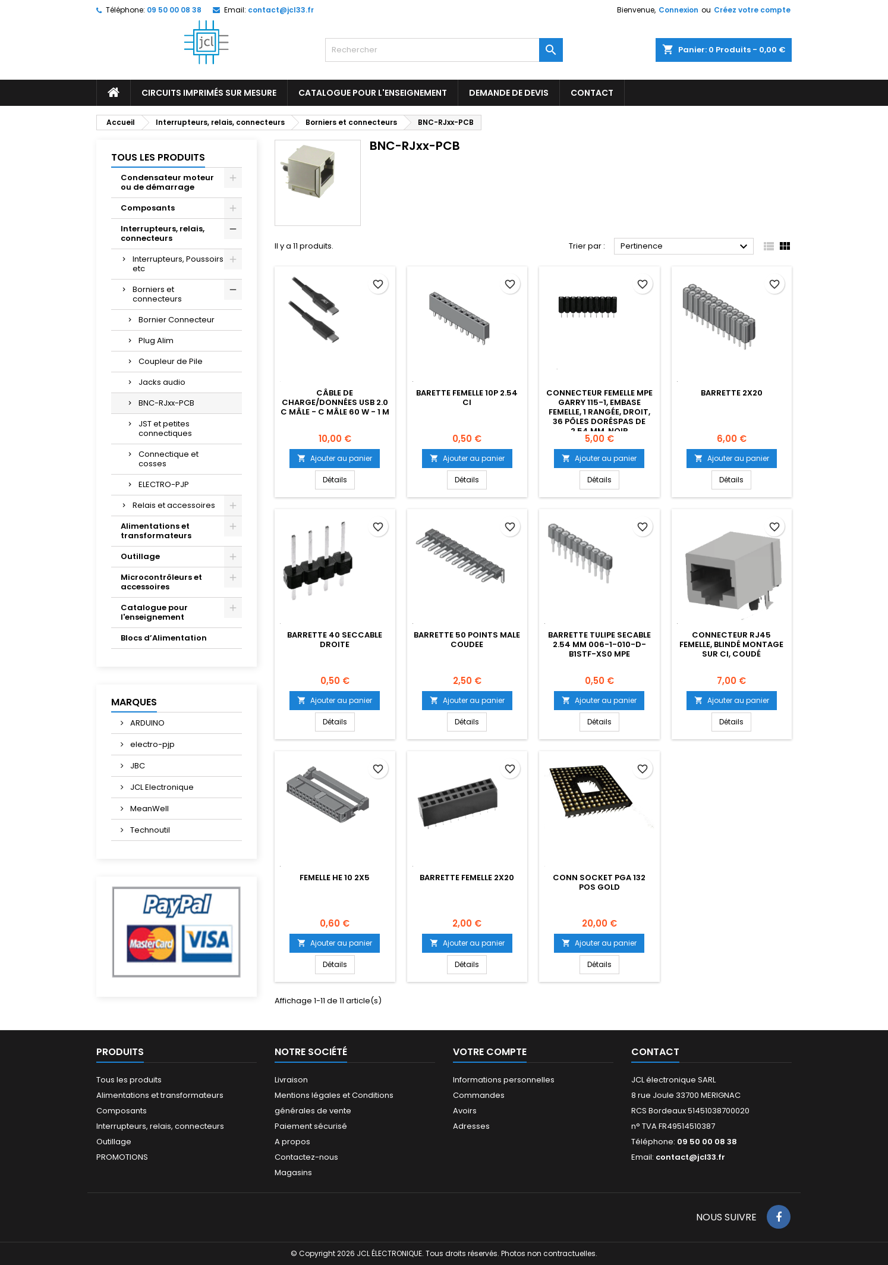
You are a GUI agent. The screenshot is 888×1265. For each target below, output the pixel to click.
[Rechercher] (444, 50)
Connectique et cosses (168, 458)
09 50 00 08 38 (174, 10)
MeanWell (148, 808)
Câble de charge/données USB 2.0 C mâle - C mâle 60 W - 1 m (335, 402)
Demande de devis (509, 93)
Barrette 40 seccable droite (334, 639)
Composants (148, 208)
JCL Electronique (161, 787)
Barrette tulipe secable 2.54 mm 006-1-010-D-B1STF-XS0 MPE (599, 644)
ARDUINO (146, 723)
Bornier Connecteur (176, 319)
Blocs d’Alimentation (164, 638)
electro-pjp (151, 744)
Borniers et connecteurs (157, 294)
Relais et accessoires (174, 505)
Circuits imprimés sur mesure (208, 93)
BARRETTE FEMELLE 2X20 (467, 877)
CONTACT (592, 93)
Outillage (140, 556)
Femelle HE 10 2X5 (335, 877)
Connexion (678, 10)
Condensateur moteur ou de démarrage (167, 182)
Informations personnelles (504, 1079)
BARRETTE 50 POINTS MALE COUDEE (467, 639)
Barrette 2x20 (732, 392)
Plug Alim (156, 340)
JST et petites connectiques (165, 428)
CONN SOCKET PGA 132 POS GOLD (599, 882)
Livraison (291, 1079)
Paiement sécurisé (311, 1126)
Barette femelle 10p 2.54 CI (467, 397)
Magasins (293, 1172)
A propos (292, 1141)
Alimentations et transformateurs (156, 530)
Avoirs (465, 1110)
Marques (134, 702)
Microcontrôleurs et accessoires (161, 582)
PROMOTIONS (122, 1157)
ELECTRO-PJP (163, 484)
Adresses (471, 1126)
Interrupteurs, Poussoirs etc (178, 263)
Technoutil (149, 830)
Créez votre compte (752, 10)
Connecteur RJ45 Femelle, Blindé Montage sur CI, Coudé (731, 644)
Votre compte (490, 1052)
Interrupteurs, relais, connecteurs (162, 233)
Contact (655, 1052)
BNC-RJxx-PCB (166, 403)
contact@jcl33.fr (281, 10)
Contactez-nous (306, 1157)
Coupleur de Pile (170, 361)
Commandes (479, 1095)
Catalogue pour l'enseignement (372, 93)
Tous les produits (158, 157)
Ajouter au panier (334, 458)
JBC (136, 765)
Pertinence (686, 247)
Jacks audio (161, 382)
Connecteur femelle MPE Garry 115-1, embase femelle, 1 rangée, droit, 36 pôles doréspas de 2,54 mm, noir (599, 412)
